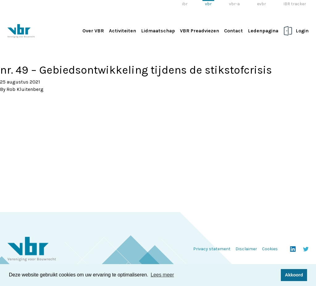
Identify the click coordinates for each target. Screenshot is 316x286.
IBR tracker (294, 3)
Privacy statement (212, 248)
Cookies (270, 248)
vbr (208, 3)
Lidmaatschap (158, 31)
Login (302, 31)
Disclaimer (246, 248)
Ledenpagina (263, 31)
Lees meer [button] (162, 274)
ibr (185, 3)
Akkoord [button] (294, 274)
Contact (233, 31)
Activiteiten (122, 31)
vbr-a (234, 3)
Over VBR (93, 31)
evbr (261, 3)
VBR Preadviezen (199, 31)
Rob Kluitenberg (25, 89)
